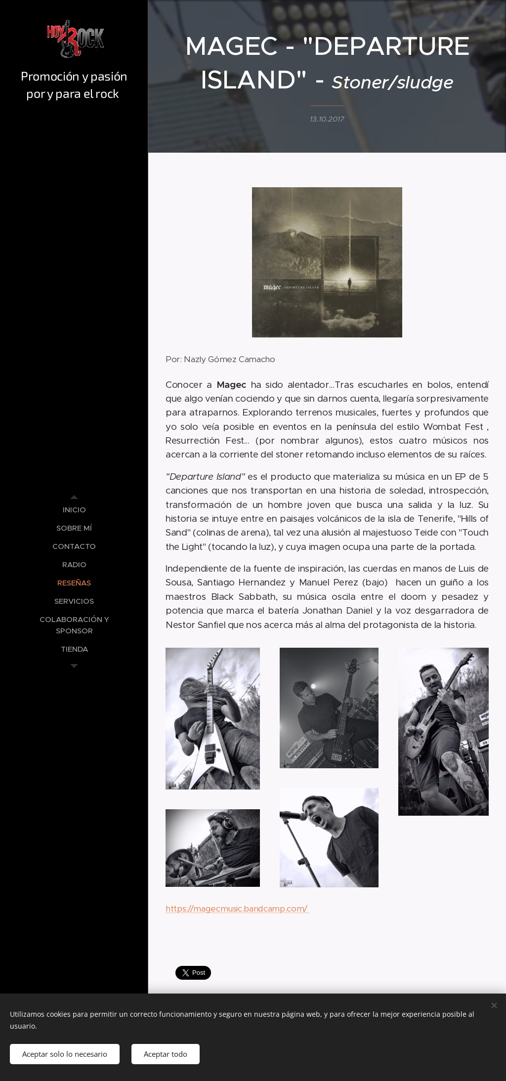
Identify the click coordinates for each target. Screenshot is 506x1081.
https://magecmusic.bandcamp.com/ (238, 909)
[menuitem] (74, 509)
